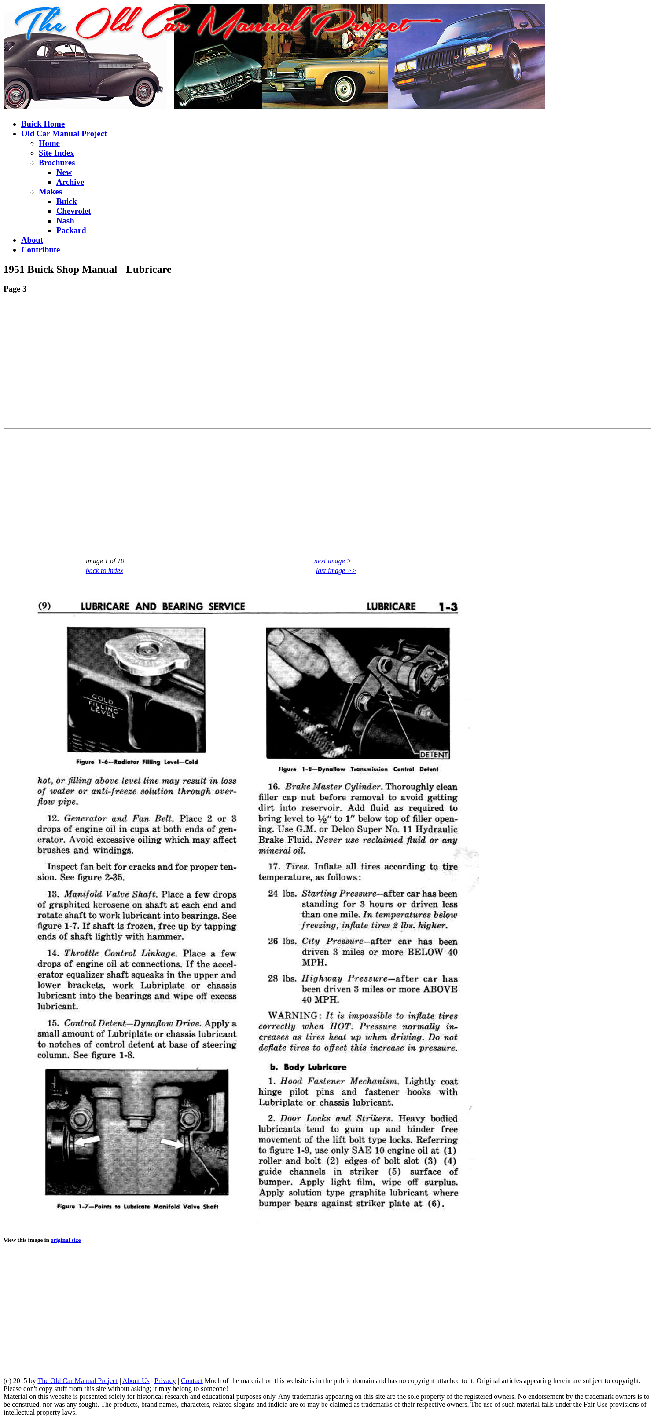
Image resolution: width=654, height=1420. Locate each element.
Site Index (56, 152)
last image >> (336, 570)
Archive (70, 181)
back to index (104, 570)
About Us (136, 1380)
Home (49, 143)
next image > (333, 561)
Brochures (57, 162)
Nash (65, 220)
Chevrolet (73, 210)
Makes (50, 191)
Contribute (40, 249)
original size (66, 1240)
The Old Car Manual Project (77, 1380)
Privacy (165, 1380)
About (32, 240)
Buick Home (43, 123)
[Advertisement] (268, 363)
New (64, 172)
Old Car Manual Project (68, 133)
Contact (192, 1380)
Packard (71, 230)
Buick (66, 201)
